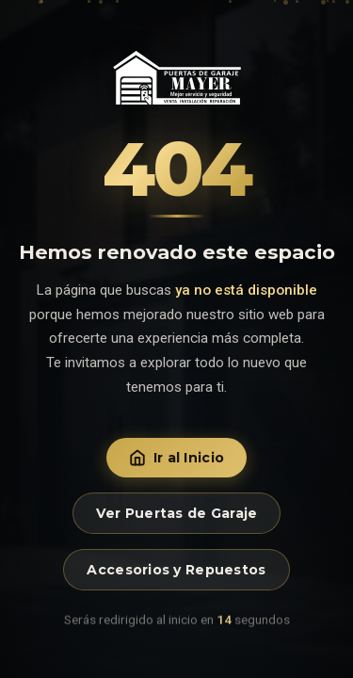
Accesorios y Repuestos (176, 569)
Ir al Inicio (176, 457)
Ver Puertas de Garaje (177, 513)
